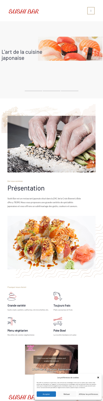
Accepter (46, 394)
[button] (98, 377)
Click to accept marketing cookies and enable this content (51, 359)
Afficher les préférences (88, 394)
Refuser (67, 394)
